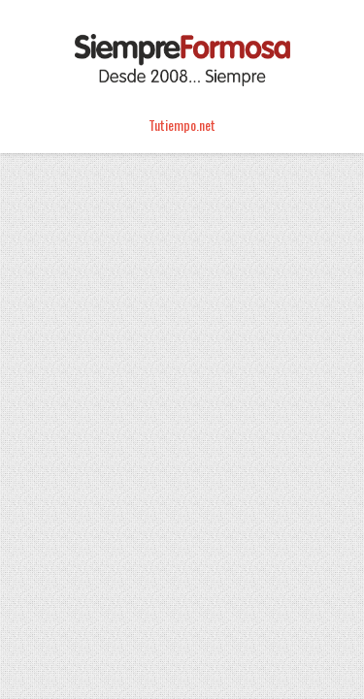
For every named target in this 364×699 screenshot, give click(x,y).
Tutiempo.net (182, 124)
